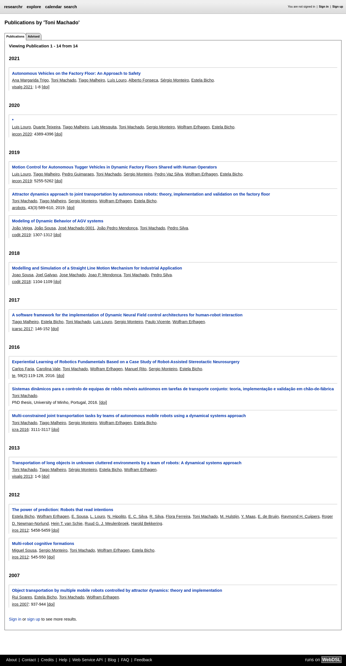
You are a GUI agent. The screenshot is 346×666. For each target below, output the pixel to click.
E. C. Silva (137, 516)
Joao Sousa (22, 275)
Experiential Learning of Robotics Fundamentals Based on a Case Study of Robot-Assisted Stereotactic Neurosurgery (125, 362)
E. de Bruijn (268, 516)
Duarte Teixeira (47, 127)
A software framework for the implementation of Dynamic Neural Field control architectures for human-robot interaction (127, 315)
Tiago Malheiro (91, 80)
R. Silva (156, 516)
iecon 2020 (22, 134)
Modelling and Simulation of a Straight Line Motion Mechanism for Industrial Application (97, 268)
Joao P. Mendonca (104, 275)
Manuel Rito (135, 369)
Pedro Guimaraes (78, 174)
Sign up (337, 6)
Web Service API (87, 660)
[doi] (45, 87)
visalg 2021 (22, 87)
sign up (33, 619)
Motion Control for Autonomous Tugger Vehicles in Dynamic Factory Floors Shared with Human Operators (114, 167)
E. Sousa (79, 516)
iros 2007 (20, 604)
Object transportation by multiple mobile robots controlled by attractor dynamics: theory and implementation (117, 590)
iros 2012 (20, 530)
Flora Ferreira (178, 516)
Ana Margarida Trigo (30, 80)
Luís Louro (117, 80)
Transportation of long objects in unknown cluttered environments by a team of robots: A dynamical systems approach (126, 463)
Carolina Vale (48, 369)
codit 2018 (21, 281)
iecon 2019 (22, 181)
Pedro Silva (177, 228)
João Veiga (22, 228)
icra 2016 (20, 429)
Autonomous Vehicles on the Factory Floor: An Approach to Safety (76, 73)
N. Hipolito (116, 516)
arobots (18, 207)
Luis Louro (21, 127)
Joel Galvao (46, 275)
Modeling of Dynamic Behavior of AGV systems (57, 221)
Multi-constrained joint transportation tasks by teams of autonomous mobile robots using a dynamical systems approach (129, 415)
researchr (13, 7)
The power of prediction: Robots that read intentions (62, 509)
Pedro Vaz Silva (169, 174)
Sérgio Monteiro (174, 80)
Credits (47, 660)
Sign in (324, 6)
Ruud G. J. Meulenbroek (107, 523)
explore (34, 7)
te (13, 375)
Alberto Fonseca (143, 80)
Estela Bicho (202, 80)
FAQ (125, 660)
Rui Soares (22, 597)
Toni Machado (63, 80)
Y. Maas (248, 516)
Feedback (143, 660)
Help (63, 660)
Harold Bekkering (146, 523)
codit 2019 (21, 235)
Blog (112, 660)
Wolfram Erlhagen (193, 127)
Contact (29, 660)
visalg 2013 (22, 476)
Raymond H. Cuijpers (300, 516)
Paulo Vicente (157, 321)
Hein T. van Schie (67, 523)
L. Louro (97, 516)
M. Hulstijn (229, 516)
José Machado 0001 (76, 228)
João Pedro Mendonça (117, 228)
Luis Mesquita (104, 127)
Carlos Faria (23, 369)
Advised (33, 36)
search (70, 7)
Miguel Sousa (24, 550)
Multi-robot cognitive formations (43, 543)
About (11, 660)
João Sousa (45, 228)
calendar (53, 7)
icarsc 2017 (22, 329)
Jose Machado (72, 275)
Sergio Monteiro (160, 127)
